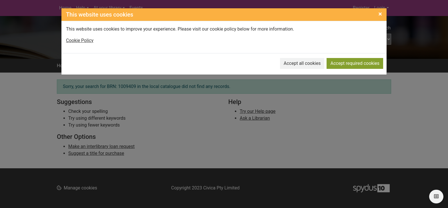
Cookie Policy (79, 40)
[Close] (380, 14)
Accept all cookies (302, 63)
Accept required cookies (354, 63)
